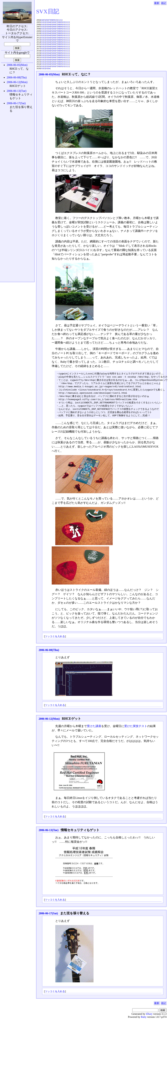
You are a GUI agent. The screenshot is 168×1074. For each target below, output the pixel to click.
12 (61, 20)
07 (49, 20)
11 (59, 20)
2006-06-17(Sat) (48, 915)
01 (42, 22)
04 (42, 20)
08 (52, 20)
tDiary (149, 1016)
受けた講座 (94, 728)
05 (44, 20)
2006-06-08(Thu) (49, 652)
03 (47, 22)
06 (47, 20)
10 (56, 20)
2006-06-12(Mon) (49, 721)
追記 (163, 3)
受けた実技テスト (135, 728)
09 (54, 20)
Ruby (143, 1019)
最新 (156, 3)
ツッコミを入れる (55, 638)
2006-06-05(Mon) (49, 74)
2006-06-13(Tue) (49, 832)
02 (44, 22)
